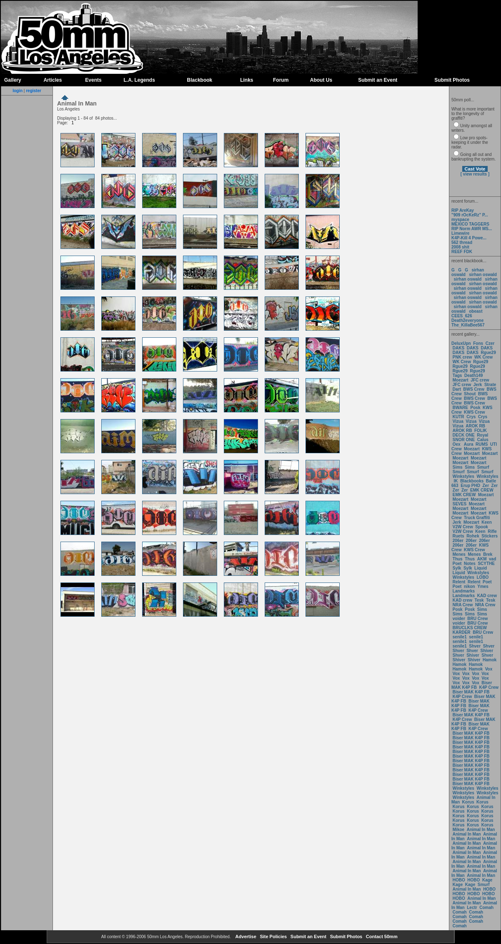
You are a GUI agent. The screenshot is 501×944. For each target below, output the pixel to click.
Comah (486, 907)
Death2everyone (467, 320)
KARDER (462, 632)
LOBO (483, 577)
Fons (478, 343)
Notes (470, 563)
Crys (471, 416)
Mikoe (458, 829)
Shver (475, 646)
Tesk (479, 600)
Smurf (483, 467)
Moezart (460, 380)
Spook (481, 527)
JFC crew (480, 380)
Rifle (492, 531)
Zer (485, 485)
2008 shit (460, 247)
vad (492, 559)
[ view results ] (475, 174)
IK (455, 481)
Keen (486, 522)
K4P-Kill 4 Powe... (468, 238)
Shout (470, 394)
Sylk (457, 568)
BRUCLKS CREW (470, 627)
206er (458, 540)
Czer (490, 343)
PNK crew (462, 357)
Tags (457, 375)
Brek (487, 554)
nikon (469, 586)
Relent (459, 582)
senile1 (460, 637)
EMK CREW (481, 490)
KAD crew (487, 595)
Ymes (482, 586)
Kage (487, 880)
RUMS (482, 444)
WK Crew (483, 357)
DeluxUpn (461, 343)
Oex (457, 444)
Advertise (245, 936)
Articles (52, 80)
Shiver (487, 650)
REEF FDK (461, 251)
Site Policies (272, 936)
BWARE (460, 407)
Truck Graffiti (477, 517)
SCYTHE (486, 563)
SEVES (460, 504)
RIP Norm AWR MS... (471, 228)
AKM (482, 559)
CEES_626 (461, 316)
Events (93, 80)
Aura (468, 444)
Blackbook (200, 80)
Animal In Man (481, 829)
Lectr (472, 907)
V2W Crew (463, 527)
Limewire (460, 233)
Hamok (489, 660)
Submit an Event (377, 80)
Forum (280, 80)
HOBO (459, 880)
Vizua (458, 421)
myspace (460, 219)
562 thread (461, 242)
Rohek (472, 536)
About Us (321, 80)
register (33, 90)
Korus (468, 802)
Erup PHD (470, 485)
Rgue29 (488, 352)
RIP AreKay (462, 210)
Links (246, 80)
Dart (457, 389)
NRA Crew (463, 605)
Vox (489, 669)
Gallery (12, 80)
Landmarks (464, 591)
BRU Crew (477, 618)
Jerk (478, 384)
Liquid (480, 568)
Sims (458, 467)
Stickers (489, 536)
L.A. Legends (139, 80)
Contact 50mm (381, 936)
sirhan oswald (483, 274)
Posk (476, 407)
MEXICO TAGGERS (470, 224)
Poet (457, 563)
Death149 (473, 375)
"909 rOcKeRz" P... (469, 215)
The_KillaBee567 (468, 325)
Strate (490, 384)
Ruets (458, 536)
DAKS (458, 348)
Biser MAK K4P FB (471, 685)
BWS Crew (473, 389)
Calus (482, 439)
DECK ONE (464, 435)
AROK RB (475, 426)
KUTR (458, 416)
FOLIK (480, 430)
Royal (482, 435)
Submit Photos (452, 80)
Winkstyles (463, 476)
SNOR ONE (464, 439)
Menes (459, 554)
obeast (475, 311)
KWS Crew (474, 412)
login (18, 90)
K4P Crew (489, 687)
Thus (458, 559)
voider (459, 618)
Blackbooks (471, 481)
